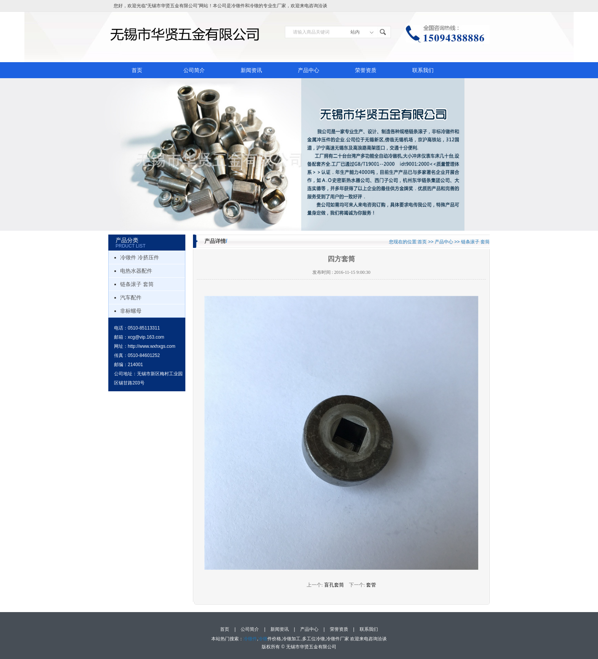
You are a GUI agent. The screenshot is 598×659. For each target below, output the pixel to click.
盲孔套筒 (334, 585)
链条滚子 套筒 (137, 284)
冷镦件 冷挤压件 (139, 257)
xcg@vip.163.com (146, 337)
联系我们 (423, 70)
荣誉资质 (365, 70)
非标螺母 (130, 311)
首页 (137, 70)
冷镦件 (238, 5)
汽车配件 (130, 297)
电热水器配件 (136, 271)
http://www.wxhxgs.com (151, 346)
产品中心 (308, 70)
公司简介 (194, 70)
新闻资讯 (251, 70)
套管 (371, 585)
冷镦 (254, 5)
